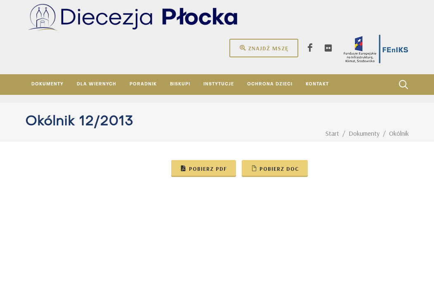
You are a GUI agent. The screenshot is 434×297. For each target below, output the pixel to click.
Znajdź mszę (263, 48)
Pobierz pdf (203, 168)
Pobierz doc (275, 168)
